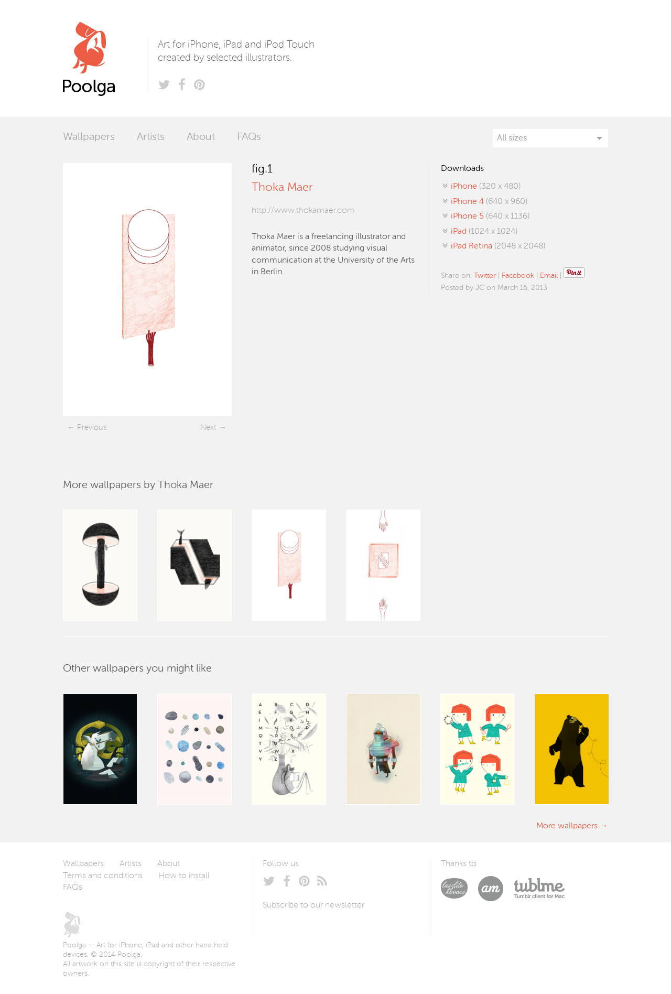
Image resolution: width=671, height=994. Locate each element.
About (201, 137)
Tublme (539, 889)
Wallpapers (89, 137)
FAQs (249, 137)
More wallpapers (567, 826)
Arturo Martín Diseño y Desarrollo (496, 889)
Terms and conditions (103, 876)
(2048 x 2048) (498, 246)
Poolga (105, 58)
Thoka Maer (282, 187)
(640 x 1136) (490, 216)
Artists (151, 137)
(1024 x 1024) (484, 232)
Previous (91, 427)
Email (549, 275)
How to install (184, 876)
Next (208, 427)
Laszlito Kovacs (459, 889)
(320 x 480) (486, 186)
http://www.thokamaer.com (303, 211)
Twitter (485, 275)
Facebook (518, 275)
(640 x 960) (489, 202)
